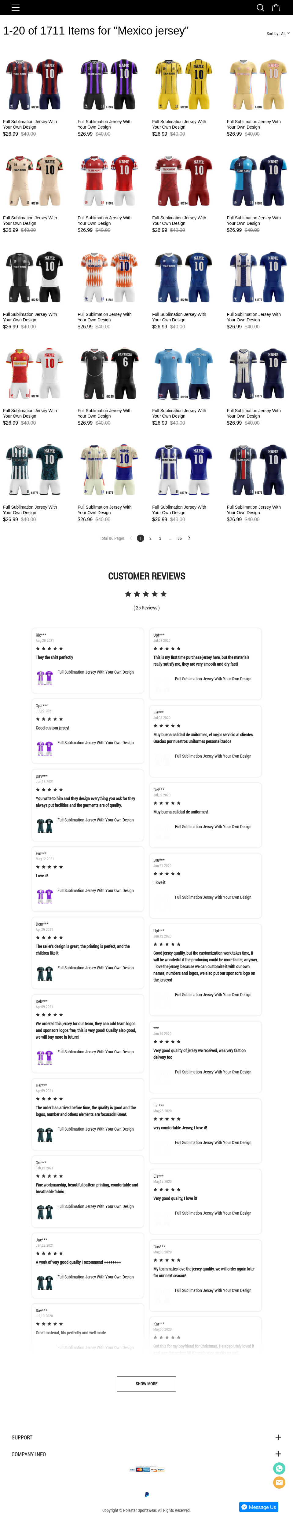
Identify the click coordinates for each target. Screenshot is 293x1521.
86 (180, 538)
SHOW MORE (146, 1384)
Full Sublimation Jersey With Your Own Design (30, 124)
